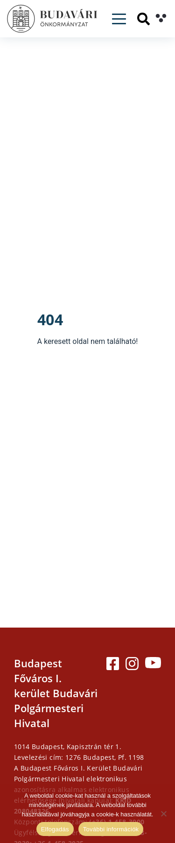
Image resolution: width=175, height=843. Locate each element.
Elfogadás (55, 829)
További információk (111, 829)
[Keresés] (143, 19)
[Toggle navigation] (119, 18)
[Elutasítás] (163, 813)
